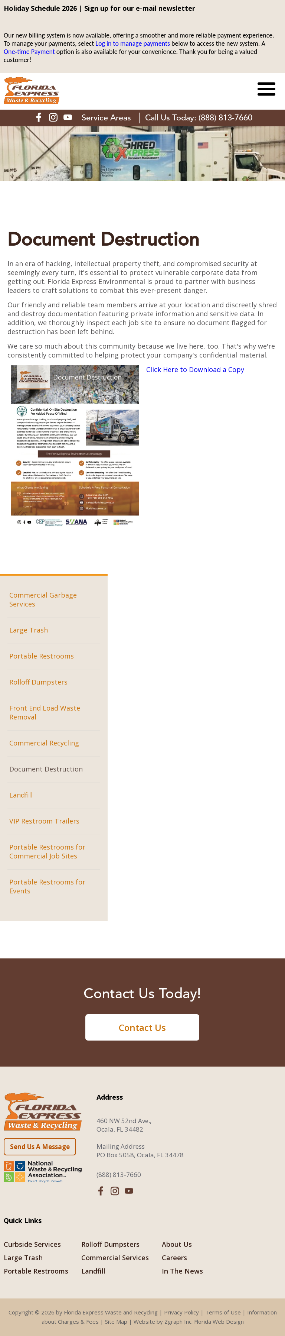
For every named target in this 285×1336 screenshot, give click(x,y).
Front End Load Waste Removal (44, 712)
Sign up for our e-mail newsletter (139, 8)
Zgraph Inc (177, 1321)
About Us (177, 1244)
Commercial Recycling (44, 742)
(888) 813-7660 (225, 118)
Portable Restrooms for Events (47, 886)
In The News (182, 1271)
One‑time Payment (29, 52)
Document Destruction (46, 768)
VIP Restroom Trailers (44, 820)
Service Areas (106, 118)
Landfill (21, 794)
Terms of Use (223, 1312)
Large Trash (28, 629)
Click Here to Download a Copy (195, 369)
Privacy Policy (181, 1312)
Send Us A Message (40, 1146)
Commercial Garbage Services (43, 599)
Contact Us (142, 1027)
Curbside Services (32, 1244)
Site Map (116, 1321)
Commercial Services (115, 1257)
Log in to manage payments (132, 43)
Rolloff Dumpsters (38, 681)
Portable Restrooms (41, 655)
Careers (174, 1257)
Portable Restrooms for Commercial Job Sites (47, 851)
